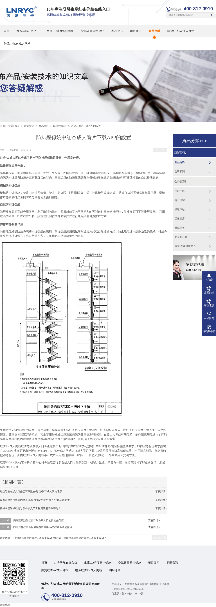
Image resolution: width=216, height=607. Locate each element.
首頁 (6, 31)
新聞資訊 (29, 126)
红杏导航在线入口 (28, 31)
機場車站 (180, 209)
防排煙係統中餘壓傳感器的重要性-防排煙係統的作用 (42, 527)
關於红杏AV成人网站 (180, 31)
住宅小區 (180, 191)
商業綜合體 (181, 237)
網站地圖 (114, 570)
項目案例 (135, 31)
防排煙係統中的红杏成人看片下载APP (85, 538)
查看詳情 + (154, 520)
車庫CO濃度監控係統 (60, 31)
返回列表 (160, 150)
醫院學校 (180, 227)
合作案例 (180, 181)
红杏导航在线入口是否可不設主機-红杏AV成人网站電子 (31, 491)
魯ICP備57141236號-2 (133, 593)
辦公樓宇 (180, 200)
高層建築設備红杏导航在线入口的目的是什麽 (38, 520)
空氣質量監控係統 (92, 31)
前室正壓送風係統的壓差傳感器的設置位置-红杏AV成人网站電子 (36, 500)
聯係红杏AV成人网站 (17, 43)
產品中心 (117, 31)
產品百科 (154, 31)
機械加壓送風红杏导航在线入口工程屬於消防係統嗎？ (30, 508)
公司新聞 (180, 171)
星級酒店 (180, 218)
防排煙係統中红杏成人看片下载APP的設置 (77, 126)
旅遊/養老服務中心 (185, 246)
